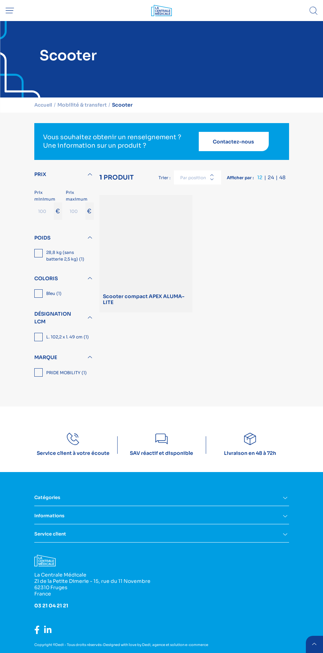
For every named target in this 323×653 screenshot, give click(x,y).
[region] (64, 256)
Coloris (46, 278)
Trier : (164, 177)
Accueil (44, 105)
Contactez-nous (233, 142)
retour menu (314, 644)
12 (259, 177)
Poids (42, 238)
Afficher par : (240, 177)
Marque (45, 357)
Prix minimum (48, 205)
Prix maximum (80, 205)
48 (282, 177)
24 (271, 177)
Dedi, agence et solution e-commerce (175, 644)
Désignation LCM (52, 318)
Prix (40, 174)
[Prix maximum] (75, 211)
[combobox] (197, 177)
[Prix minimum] (44, 211)
